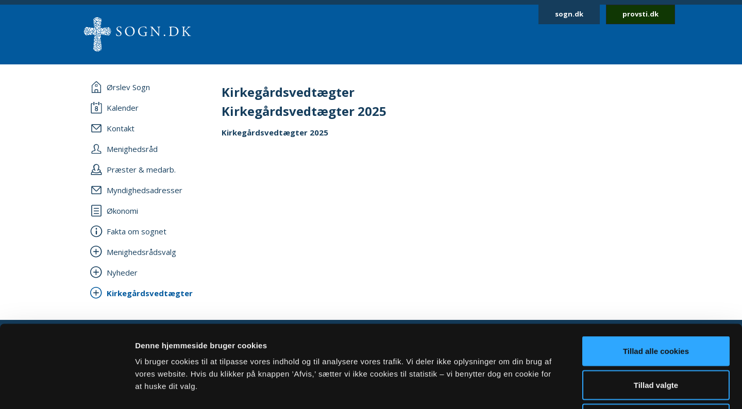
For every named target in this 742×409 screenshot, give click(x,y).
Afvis (656, 341)
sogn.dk (569, 14)
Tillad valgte (656, 307)
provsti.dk (640, 14)
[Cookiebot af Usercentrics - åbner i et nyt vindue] (67, 389)
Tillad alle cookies (656, 273)
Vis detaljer (535, 388)
